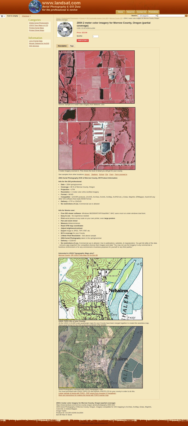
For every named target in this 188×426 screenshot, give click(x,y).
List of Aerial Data (35, 41)
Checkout (25, 16)
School (101, 174)
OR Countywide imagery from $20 (97, 18)
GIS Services (34, 46)
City (106, 174)
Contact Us (141, 12)
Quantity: (80, 36)
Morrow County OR (116, 18)
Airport (87, 174)
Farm (111, 174)
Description (62, 46)
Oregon (82, 18)
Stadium (94, 174)
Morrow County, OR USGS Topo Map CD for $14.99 (78, 255)
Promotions (153, 12)
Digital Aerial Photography (70, 18)
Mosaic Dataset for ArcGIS (39, 43)
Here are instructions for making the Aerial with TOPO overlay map (83, 395)
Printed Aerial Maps (36, 28)
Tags (72, 46)
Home (120, 12)
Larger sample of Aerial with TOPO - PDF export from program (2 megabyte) (87, 393)
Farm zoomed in (120, 174)
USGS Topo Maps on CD (38, 25)
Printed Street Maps (36, 30)
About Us (130, 12)
